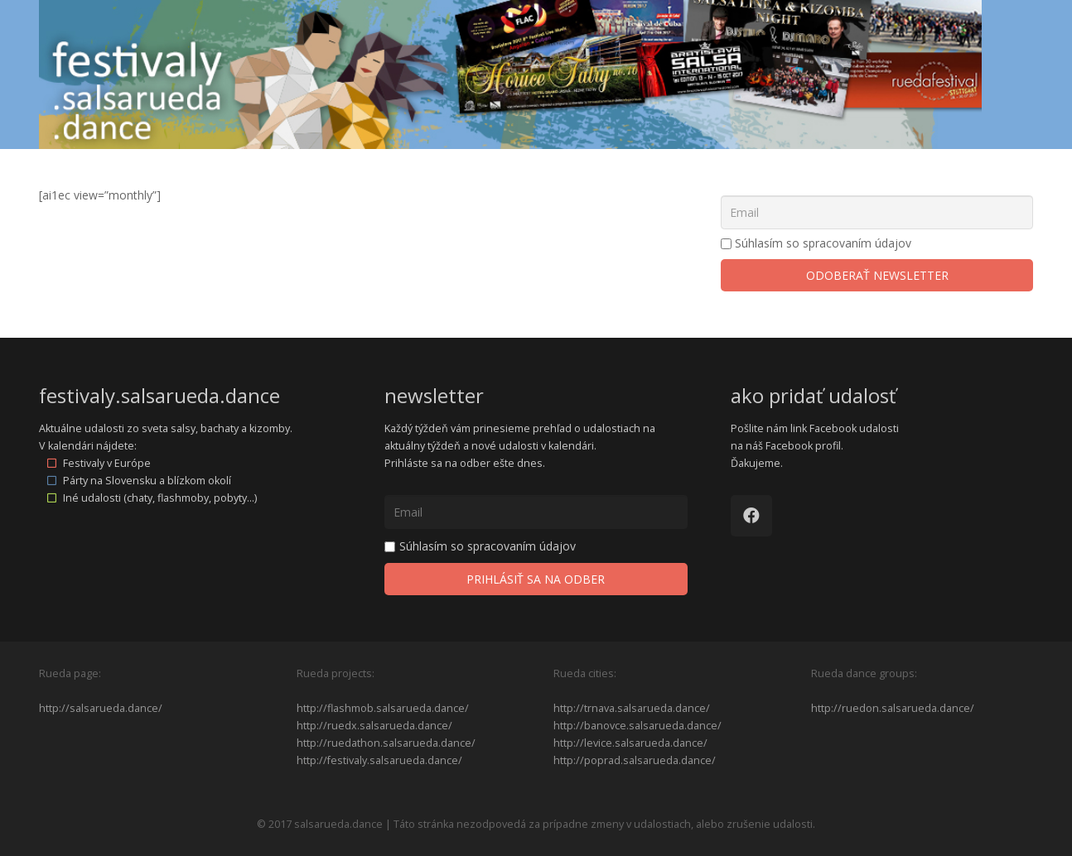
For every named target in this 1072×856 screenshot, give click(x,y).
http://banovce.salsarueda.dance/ (637, 726)
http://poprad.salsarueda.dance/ (634, 760)
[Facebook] (751, 515)
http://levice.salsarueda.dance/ (630, 743)
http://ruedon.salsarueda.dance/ (892, 708)
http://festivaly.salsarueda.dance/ (379, 760)
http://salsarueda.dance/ (100, 708)
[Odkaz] (510, 74)
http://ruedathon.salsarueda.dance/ (386, 743)
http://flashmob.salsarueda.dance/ (383, 708)
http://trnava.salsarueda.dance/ (631, 708)
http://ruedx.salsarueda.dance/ (374, 726)
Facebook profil (803, 446)
